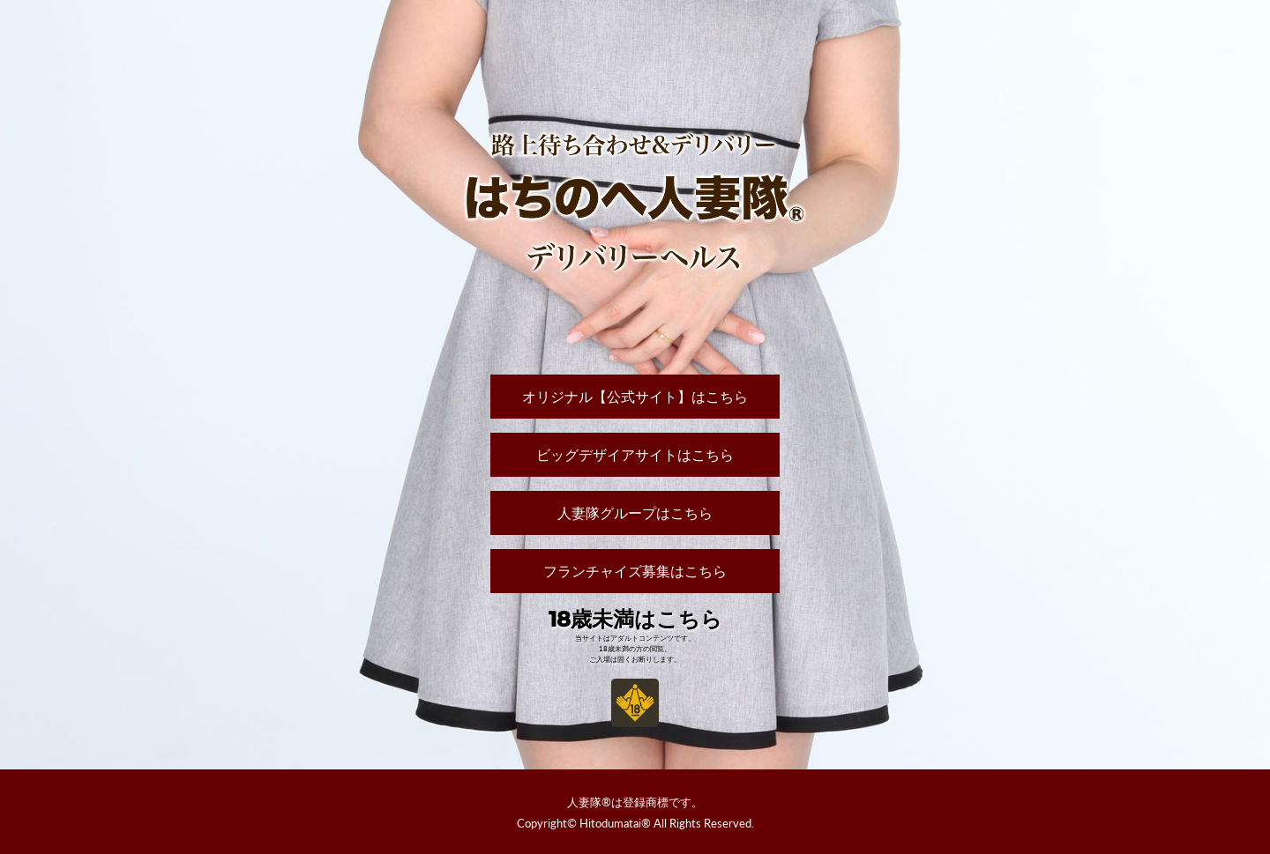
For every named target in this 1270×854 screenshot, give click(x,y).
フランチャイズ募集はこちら (635, 570)
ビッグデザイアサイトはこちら (635, 454)
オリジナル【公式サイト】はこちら (635, 396)
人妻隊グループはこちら (635, 512)
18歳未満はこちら (635, 619)
